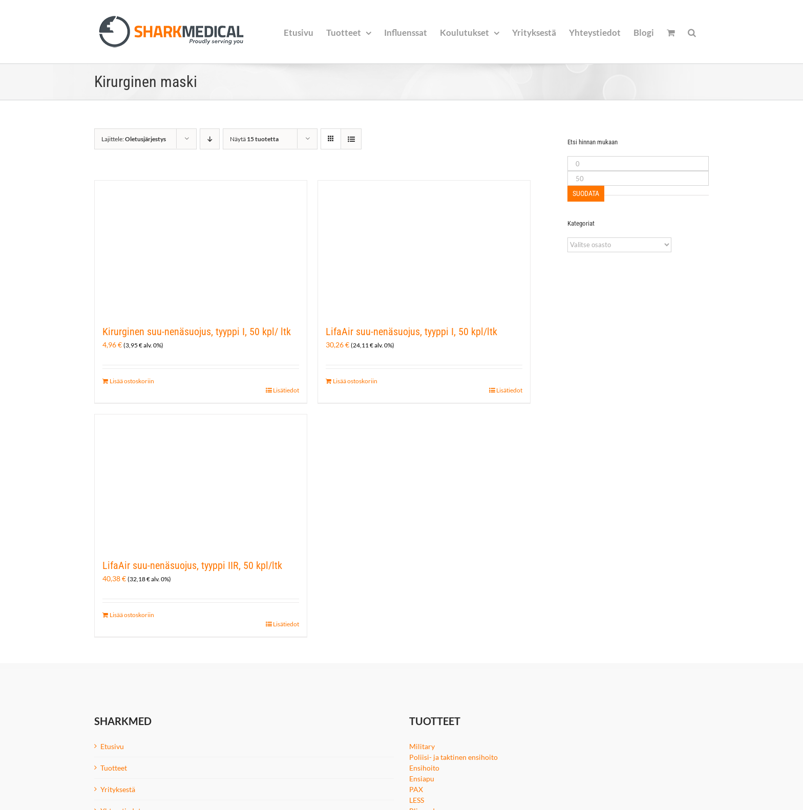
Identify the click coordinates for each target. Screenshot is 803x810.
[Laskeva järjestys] (210, 138)
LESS (416, 800)
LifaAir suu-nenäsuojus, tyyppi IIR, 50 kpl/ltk (192, 565)
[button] (692, 31)
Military (422, 746)
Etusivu (112, 746)
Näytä (254, 139)
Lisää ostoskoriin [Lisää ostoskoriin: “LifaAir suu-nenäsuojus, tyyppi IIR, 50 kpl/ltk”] (132, 615)
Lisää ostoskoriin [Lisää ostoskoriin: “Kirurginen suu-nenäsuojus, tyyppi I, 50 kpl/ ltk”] (132, 381)
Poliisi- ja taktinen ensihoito (453, 757)
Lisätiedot (286, 390)
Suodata (586, 193)
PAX (416, 789)
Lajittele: (133, 139)
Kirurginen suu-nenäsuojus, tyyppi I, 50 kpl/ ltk (196, 331)
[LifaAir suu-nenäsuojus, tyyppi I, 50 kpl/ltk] (424, 247)
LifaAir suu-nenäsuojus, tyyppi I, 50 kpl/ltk (411, 331)
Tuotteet (113, 767)
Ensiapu (421, 778)
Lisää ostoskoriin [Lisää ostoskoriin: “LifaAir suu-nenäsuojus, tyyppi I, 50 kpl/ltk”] (355, 381)
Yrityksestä (117, 789)
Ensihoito (424, 767)
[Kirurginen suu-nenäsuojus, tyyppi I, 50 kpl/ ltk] (201, 247)
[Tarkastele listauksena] (351, 139)
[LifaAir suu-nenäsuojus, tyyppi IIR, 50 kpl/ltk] (201, 481)
